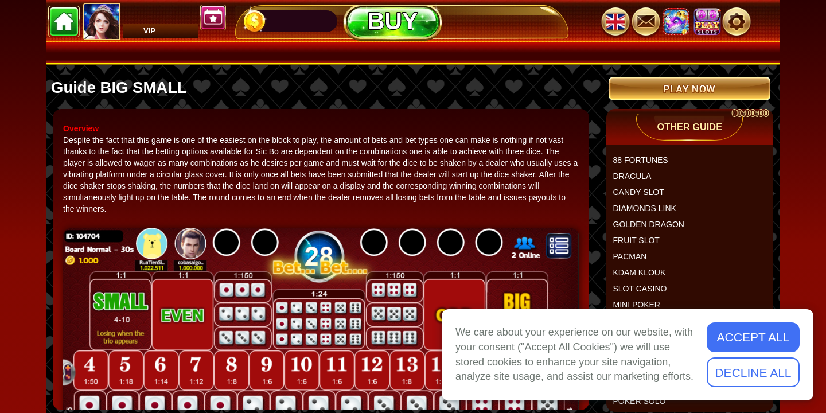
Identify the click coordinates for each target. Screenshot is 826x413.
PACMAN (635, 261)
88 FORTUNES (645, 164)
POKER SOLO (644, 405)
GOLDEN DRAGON (653, 228)
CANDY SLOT (643, 196)
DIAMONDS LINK (649, 212)
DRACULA (637, 180)
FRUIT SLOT (641, 245)
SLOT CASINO (645, 293)
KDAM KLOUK (644, 277)
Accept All (753, 337)
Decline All (753, 372)
